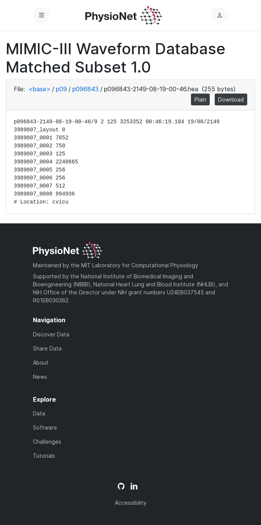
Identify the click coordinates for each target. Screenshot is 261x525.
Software (45, 427)
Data (39, 413)
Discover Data (51, 334)
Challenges (47, 441)
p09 (61, 89)
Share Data (47, 348)
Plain (200, 99)
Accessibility (131, 502)
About (41, 362)
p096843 (85, 89)
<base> (39, 89)
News (40, 376)
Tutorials (44, 455)
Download (231, 99)
